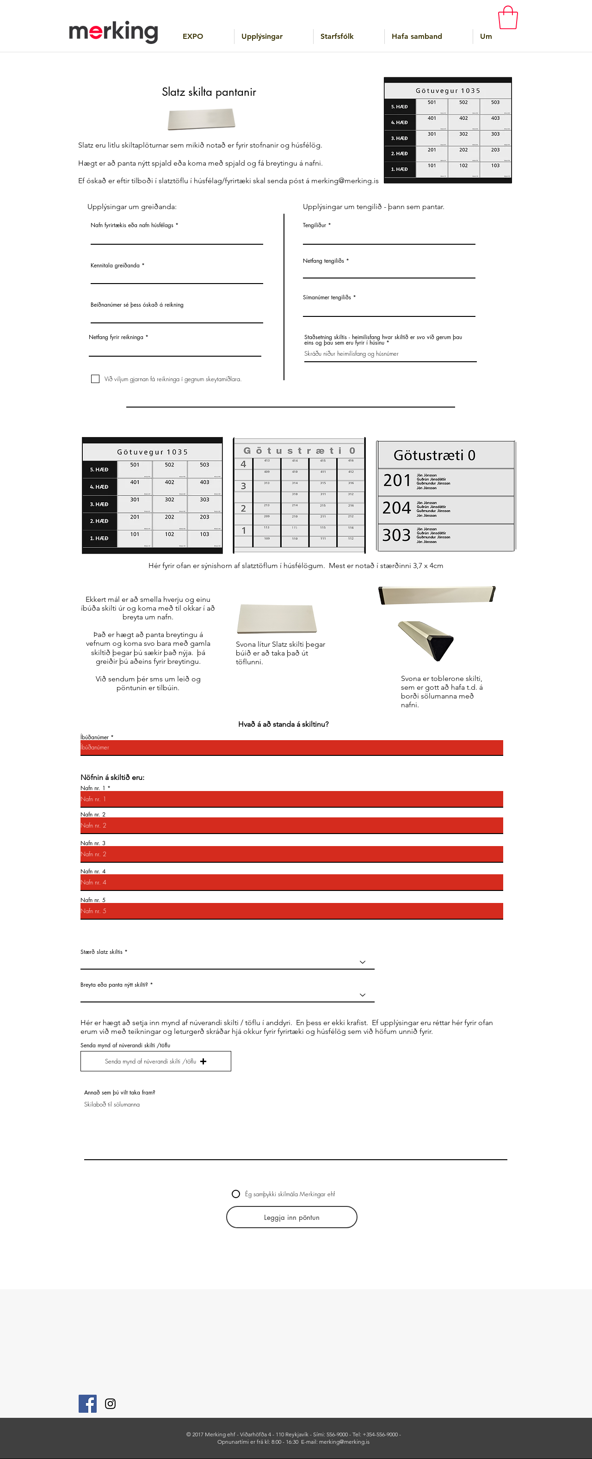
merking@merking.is (345, 180)
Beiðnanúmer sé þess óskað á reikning (137, 305)
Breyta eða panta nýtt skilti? (114, 985)
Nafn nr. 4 (92, 871)
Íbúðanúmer (94, 737)
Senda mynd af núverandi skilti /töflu (125, 1045)
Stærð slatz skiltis (101, 952)
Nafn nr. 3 (92, 843)
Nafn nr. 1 (92, 788)
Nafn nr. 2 (92, 814)
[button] (508, 17)
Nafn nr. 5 (92, 900)
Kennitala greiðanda (115, 265)
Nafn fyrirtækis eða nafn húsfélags (132, 225)
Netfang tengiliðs (323, 261)
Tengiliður (314, 225)
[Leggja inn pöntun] (292, 1217)
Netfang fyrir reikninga (116, 337)
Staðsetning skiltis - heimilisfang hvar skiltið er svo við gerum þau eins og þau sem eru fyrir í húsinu (383, 340)
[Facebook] (88, 1404)
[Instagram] (110, 1404)
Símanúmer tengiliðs (327, 297)
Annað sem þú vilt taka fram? (119, 1092)
